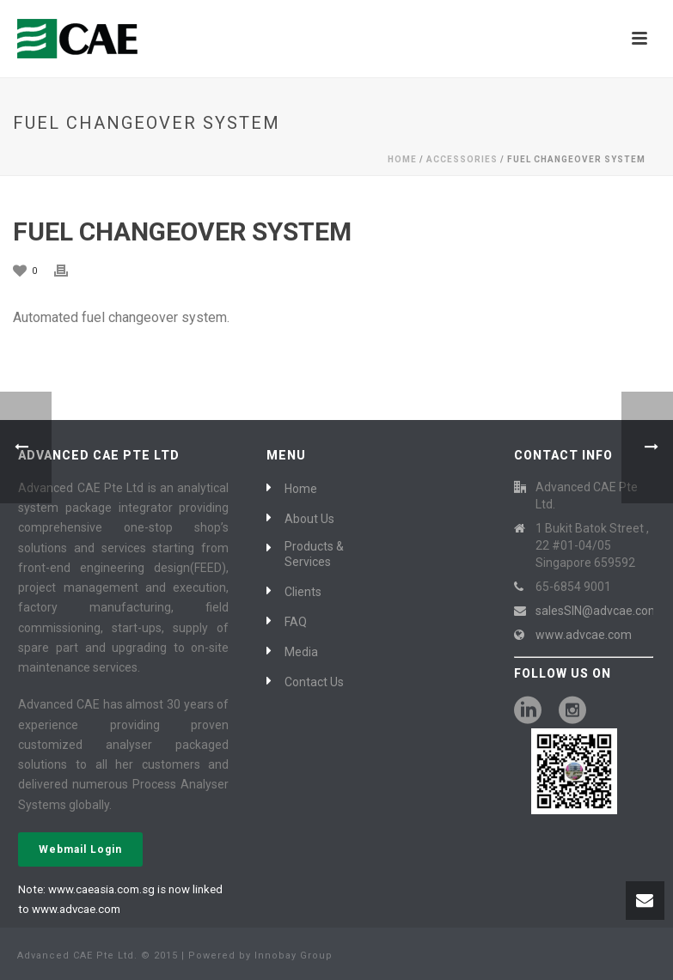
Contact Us (314, 682)
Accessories (462, 159)
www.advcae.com (583, 635)
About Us (309, 519)
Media (301, 652)
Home (402, 159)
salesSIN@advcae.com (597, 611)
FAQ (295, 622)
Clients (302, 592)
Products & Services (314, 554)
